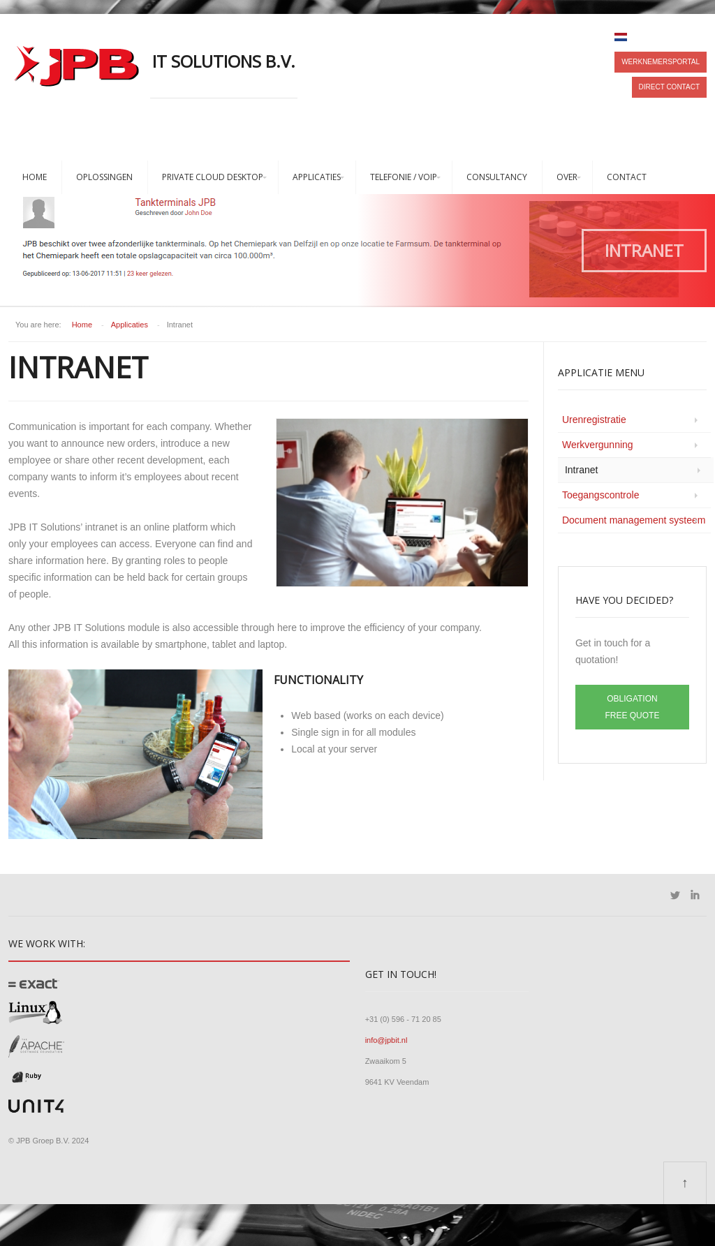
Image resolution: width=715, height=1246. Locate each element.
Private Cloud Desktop (212, 177)
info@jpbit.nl (386, 1040)
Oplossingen (104, 177)
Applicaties (317, 177)
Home (34, 177)
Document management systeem (633, 520)
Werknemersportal (660, 62)
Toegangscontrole (601, 494)
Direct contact (669, 87)
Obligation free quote (632, 707)
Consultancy (496, 177)
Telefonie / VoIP (403, 177)
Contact (627, 177)
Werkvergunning (597, 444)
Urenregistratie (594, 419)
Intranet (581, 469)
